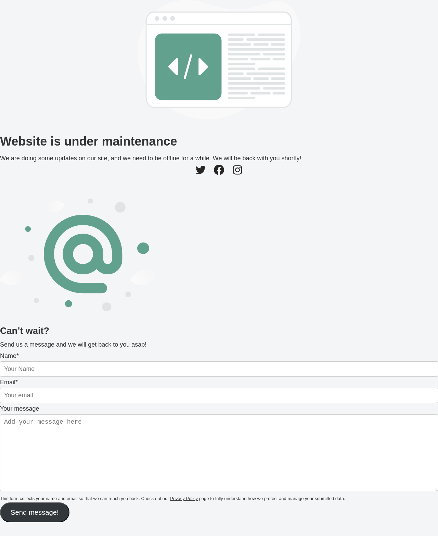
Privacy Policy (184, 512)
